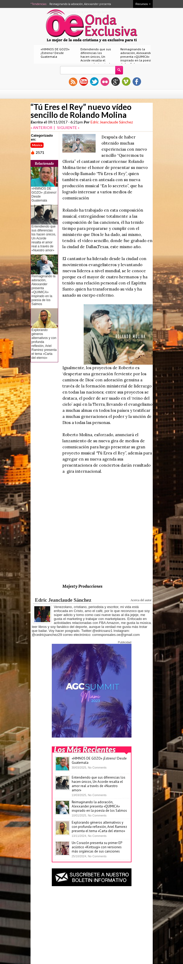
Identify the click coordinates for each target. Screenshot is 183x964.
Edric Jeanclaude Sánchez (112, 122)
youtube (83, 81)
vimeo (126, 81)
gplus (115, 81)
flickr (104, 81)
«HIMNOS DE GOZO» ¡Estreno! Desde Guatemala (55, 53)
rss (73, 81)
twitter (94, 81)
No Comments (97, 767)
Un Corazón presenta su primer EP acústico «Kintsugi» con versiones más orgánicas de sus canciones (97, 847)
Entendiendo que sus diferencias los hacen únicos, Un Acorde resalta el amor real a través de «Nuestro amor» (96, 58)
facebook (136, 81)
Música (37, 145)
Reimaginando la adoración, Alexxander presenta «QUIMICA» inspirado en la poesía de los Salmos (136, 56)
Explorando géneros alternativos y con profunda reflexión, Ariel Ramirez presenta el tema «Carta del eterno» (44, 344)
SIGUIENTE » (68, 127)
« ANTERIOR (41, 127)
